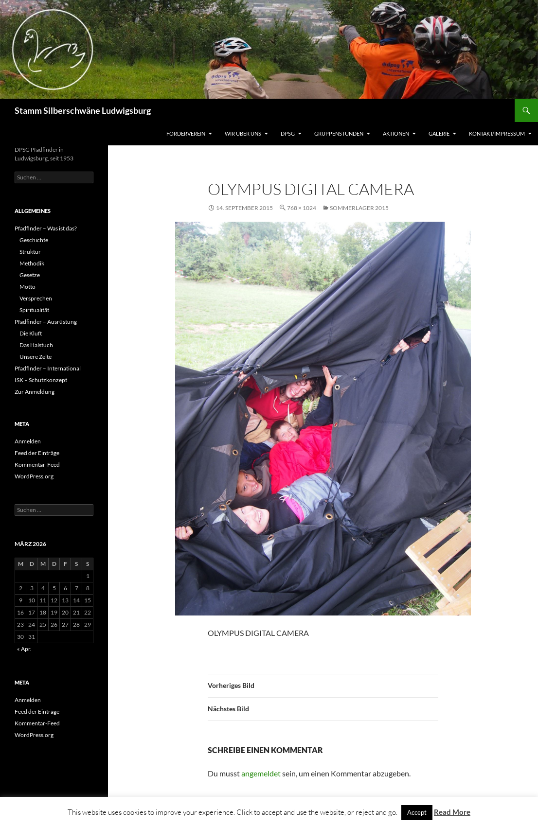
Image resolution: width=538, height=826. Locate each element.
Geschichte (33, 240)
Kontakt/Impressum (497, 133)
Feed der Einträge (37, 453)
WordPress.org (34, 476)
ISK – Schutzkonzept (41, 380)
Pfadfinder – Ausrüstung (46, 321)
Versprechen (35, 298)
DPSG (288, 133)
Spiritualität (34, 310)
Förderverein (185, 133)
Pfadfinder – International (48, 368)
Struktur (30, 251)
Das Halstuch (36, 345)
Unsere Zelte (35, 356)
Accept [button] (417, 812)
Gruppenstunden (338, 133)
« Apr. (24, 648)
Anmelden (28, 441)
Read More (452, 812)
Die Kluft (30, 333)
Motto (27, 286)
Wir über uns (243, 133)
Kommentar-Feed (37, 464)
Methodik (31, 263)
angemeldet (261, 773)
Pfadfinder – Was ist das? (46, 228)
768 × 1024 (301, 207)
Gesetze (29, 275)
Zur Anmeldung (34, 391)
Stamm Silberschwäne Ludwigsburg (83, 110)
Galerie (439, 133)
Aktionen (396, 133)
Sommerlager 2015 (359, 207)
